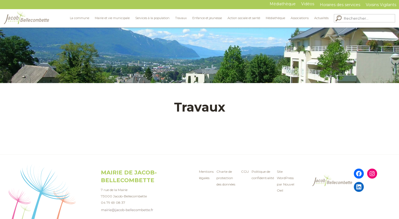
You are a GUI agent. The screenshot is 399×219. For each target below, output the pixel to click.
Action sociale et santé (243, 18)
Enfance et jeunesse (207, 18)
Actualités (321, 18)
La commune (79, 18)
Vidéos (307, 3)
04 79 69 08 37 (113, 202)
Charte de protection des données (225, 177)
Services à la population (152, 18)
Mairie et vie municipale (112, 18)
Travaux (181, 18)
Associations (300, 18)
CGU (245, 171)
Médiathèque (283, 3)
